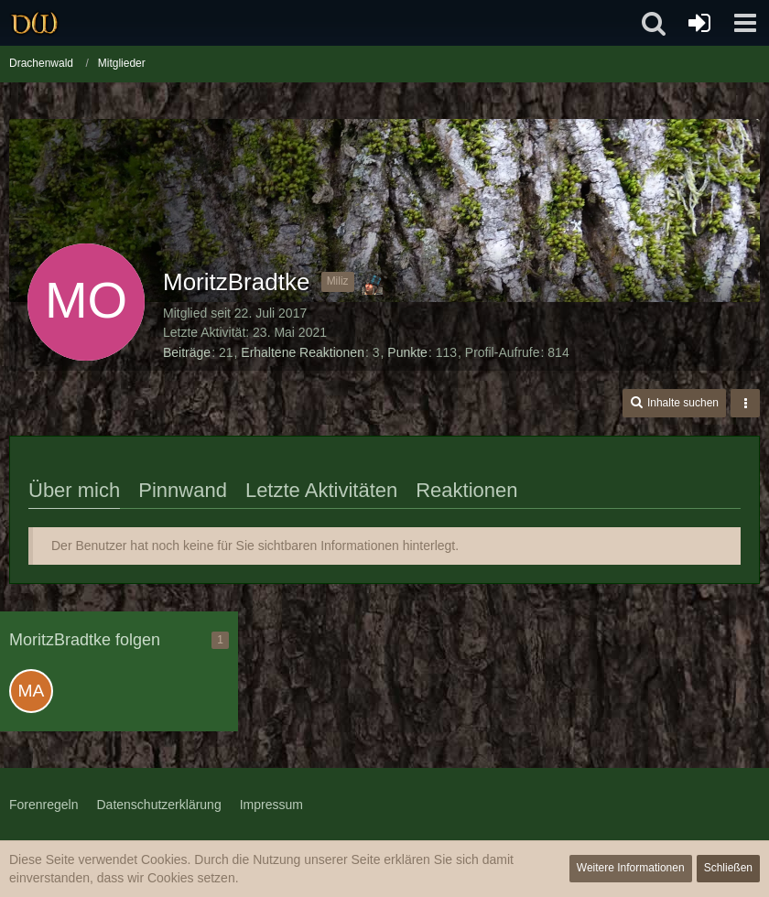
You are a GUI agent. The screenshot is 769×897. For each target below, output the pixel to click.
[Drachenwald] (34, 23)
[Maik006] (31, 691)
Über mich (74, 490)
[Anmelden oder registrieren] (699, 23)
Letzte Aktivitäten (321, 490)
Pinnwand (182, 490)
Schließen (728, 867)
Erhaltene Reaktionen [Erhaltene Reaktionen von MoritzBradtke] (302, 352)
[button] (745, 23)
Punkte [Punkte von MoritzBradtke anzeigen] (407, 352)
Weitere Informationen (631, 867)
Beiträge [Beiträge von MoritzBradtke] (187, 352)
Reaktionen (466, 490)
